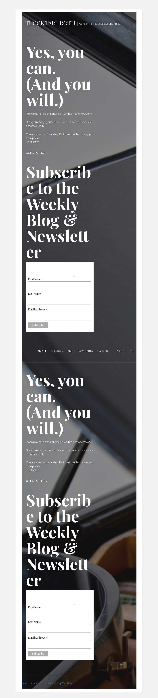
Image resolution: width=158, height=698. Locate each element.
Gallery (102, 351)
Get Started (35, 152)
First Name (34, 279)
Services (57, 351)
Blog (71, 351)
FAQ (132, 351)
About (41, 351)
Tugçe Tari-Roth (50, 23)
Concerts (86, 351)
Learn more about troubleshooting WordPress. (48, 683)
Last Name (34, 293)
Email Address (38, 309)
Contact (119, 351)
